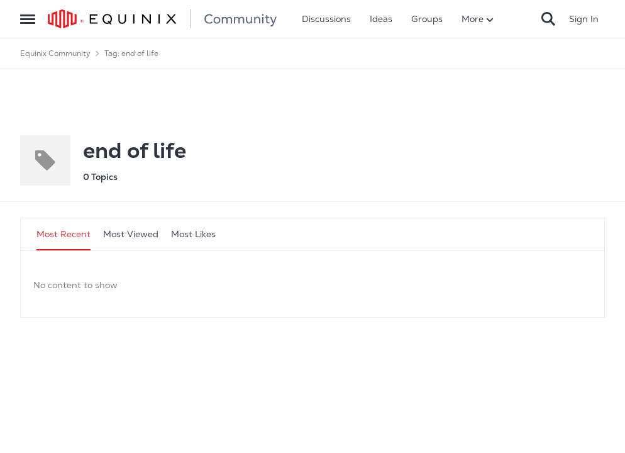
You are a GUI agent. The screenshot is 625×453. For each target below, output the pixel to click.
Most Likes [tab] (193, 234)
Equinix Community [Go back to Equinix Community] (55, 53)
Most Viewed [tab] (130, 234)
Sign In (584, 19)
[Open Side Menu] (27, 18)
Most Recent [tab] (63, 234)
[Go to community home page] (162, 18)
